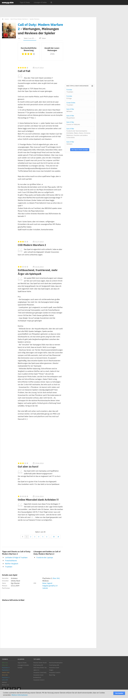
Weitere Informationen (20, 695)
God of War (70, 110)
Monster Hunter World (40, 663)
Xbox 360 (56, 578)
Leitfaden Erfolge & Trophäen (16, 557)
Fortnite (69, 91)
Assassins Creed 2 (38, 680)
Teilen (42, 38)
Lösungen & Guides (40, 2)
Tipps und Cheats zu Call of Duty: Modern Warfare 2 (16, 552)
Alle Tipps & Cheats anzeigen (79, 149)
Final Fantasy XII (38, 665)
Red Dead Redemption (56, 663)
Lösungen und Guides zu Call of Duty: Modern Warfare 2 (47, 552)
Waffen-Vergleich (11, 564)
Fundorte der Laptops (44, 557)
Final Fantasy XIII (54, 665)
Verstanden (119, 693)
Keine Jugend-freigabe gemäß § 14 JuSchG (50, 585)
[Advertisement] (48, 11)
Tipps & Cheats (25, 2)
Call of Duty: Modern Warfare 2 (40, 26)
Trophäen (8, 567)
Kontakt (20, 667)
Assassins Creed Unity (39, 672)
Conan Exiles (70, 104)
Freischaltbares (11, 560)
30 (54, 537)
